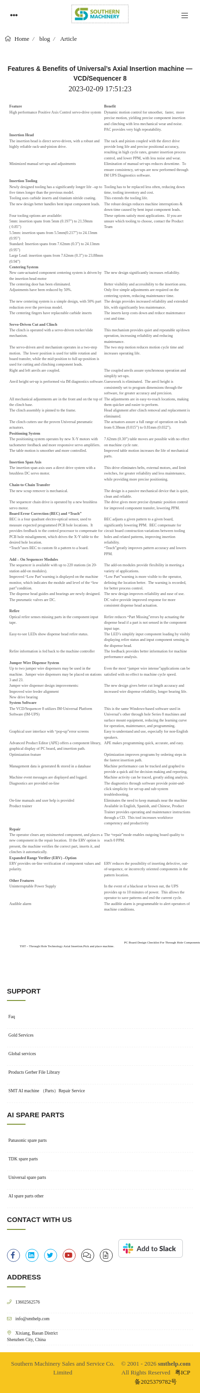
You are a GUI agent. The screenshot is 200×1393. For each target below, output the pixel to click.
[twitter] (50, 1255)
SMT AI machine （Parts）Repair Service (46, 1090)
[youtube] (69, 1255)
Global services (22, 1053)
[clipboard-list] (87, 1255)
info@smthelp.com (32, 1319)
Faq (11, 1016)
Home (21, 39)
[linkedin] (32, 1255)
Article (68, 38)
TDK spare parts (23, 1158)
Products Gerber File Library (34, 1072)
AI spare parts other (26, 1195)
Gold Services (20, 1035)
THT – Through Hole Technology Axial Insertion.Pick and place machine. (66, 946)
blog (44, 38)
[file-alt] (106, 1255)
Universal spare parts (27, 1177)
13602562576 (27, 1302)
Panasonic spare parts (27, 1140)
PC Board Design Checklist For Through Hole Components (162, 942)
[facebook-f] (13, 1255)
